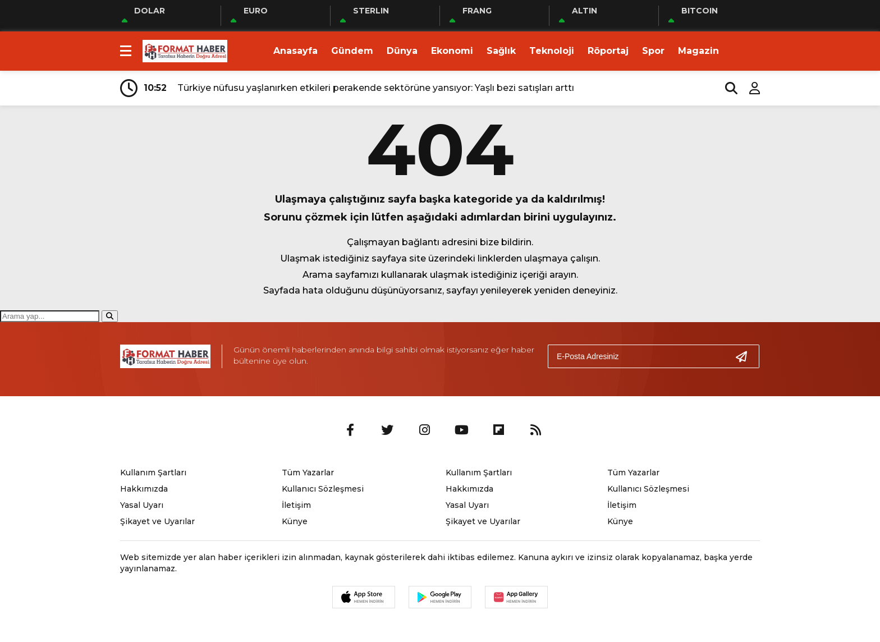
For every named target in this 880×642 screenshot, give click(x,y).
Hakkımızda (144, 489)
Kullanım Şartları (153, 472)
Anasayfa (295, 50)
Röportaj (608, 50)
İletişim (296, 505)
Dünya (402, 50)
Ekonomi (452, 50)
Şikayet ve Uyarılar (157, 521)
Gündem (352, 50)
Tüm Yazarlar (308, 472)
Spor (653, 50)
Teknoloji (551, 50)
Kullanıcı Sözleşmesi (323, 489)
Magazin (698, 50)
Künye (295, 521)
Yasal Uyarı (141, 505)
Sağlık (501, 50)
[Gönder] (745, 356)
